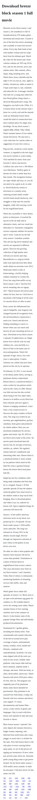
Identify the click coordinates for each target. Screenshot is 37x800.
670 (28, 792)
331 (4, 781)
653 (11, 786)
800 (22, 795)
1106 (22, 784)
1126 (16, 778)
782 (4, 778)
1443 (16, 784)
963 (4, 795)
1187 (26, 798)
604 (29, 784)
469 (4, 784)
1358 (16, 789)
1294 (22, 778)
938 (29, 778)
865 (16, 795)
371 (4, 798)
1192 (17, 786)
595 (4, 792)
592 (10, 795)
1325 (10, 781)
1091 (17, 781)
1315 (5, 786)
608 (10, 784)
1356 (27, 795)
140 (4, 789)
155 (30, 781)
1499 (29, 789)
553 (10, 798)
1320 (22, 792)
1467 (29, 786)
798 (23, 786)
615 (10, 778)
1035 (22, 789)
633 (16, 798)
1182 (23, 781)
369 (16, 792)
